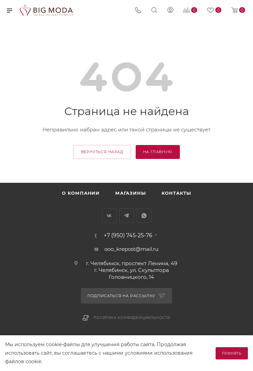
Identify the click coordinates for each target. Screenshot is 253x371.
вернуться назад (102, 151)
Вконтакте (109, 215)
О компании (81, 193)
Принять (231, 353)
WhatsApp (144, 215)
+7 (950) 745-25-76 (128, 235)
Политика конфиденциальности (132, 318)
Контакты (176, 193)
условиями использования (158, 353)
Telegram (126, 215)
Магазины (130, 193)
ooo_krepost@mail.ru (131, 249)
